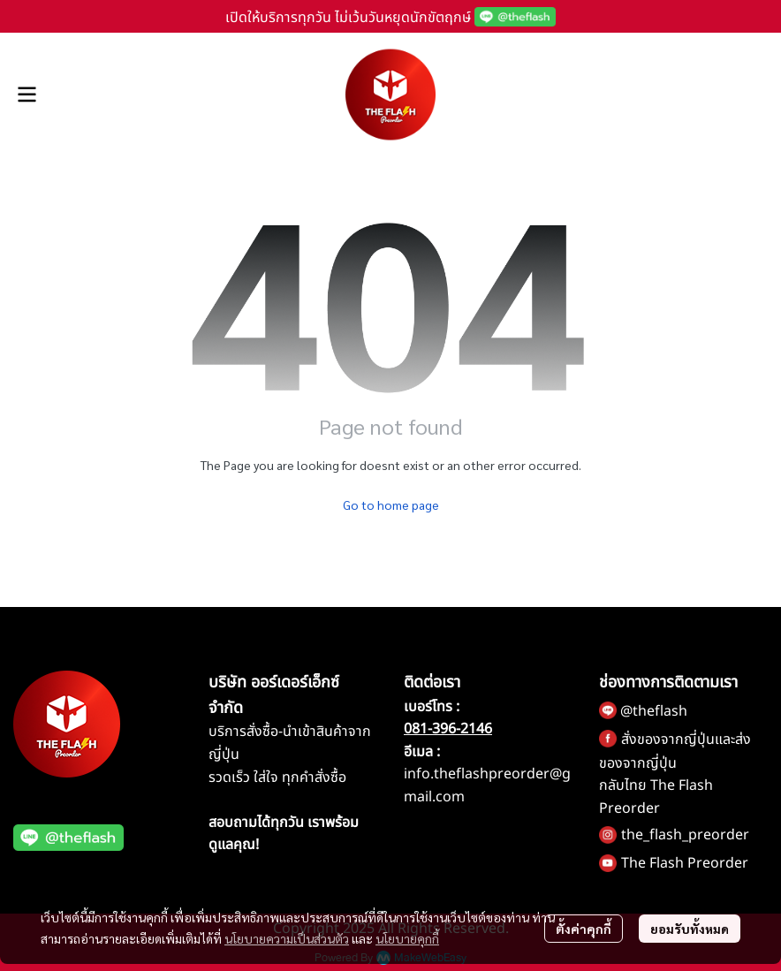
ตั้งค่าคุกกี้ (583, 929)
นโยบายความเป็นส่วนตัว (286, 938)
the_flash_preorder (685, 835)
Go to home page (391, 504)
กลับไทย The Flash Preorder (656, 797)
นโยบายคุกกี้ (407, 938)
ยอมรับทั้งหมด (689, 929)
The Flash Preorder (684, 863)
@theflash (653, 711)
